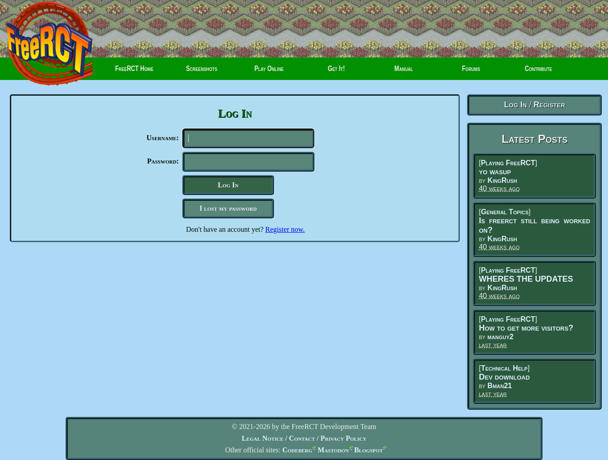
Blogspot (368, 450)
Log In (515, 104)
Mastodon (332, 450)
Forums (462, 72)
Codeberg (297, 450)
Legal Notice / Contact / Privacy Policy (304, 438)
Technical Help (504, 368)
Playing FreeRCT (508, 163)
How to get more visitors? (526, 327)
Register (549, 104)
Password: (163, 163)
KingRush (502, 180)
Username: (162, 138)
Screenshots (202, 72)
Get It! (336, 72)
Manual (404, 72)
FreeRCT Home (130, 72)
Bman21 (500, 385)
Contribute (531, 72)
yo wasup (495, 171)
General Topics (505, 212)
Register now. (285, 233)
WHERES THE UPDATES (526, 278)
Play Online (269, 72)
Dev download (504, 376)
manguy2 (501, 337)
